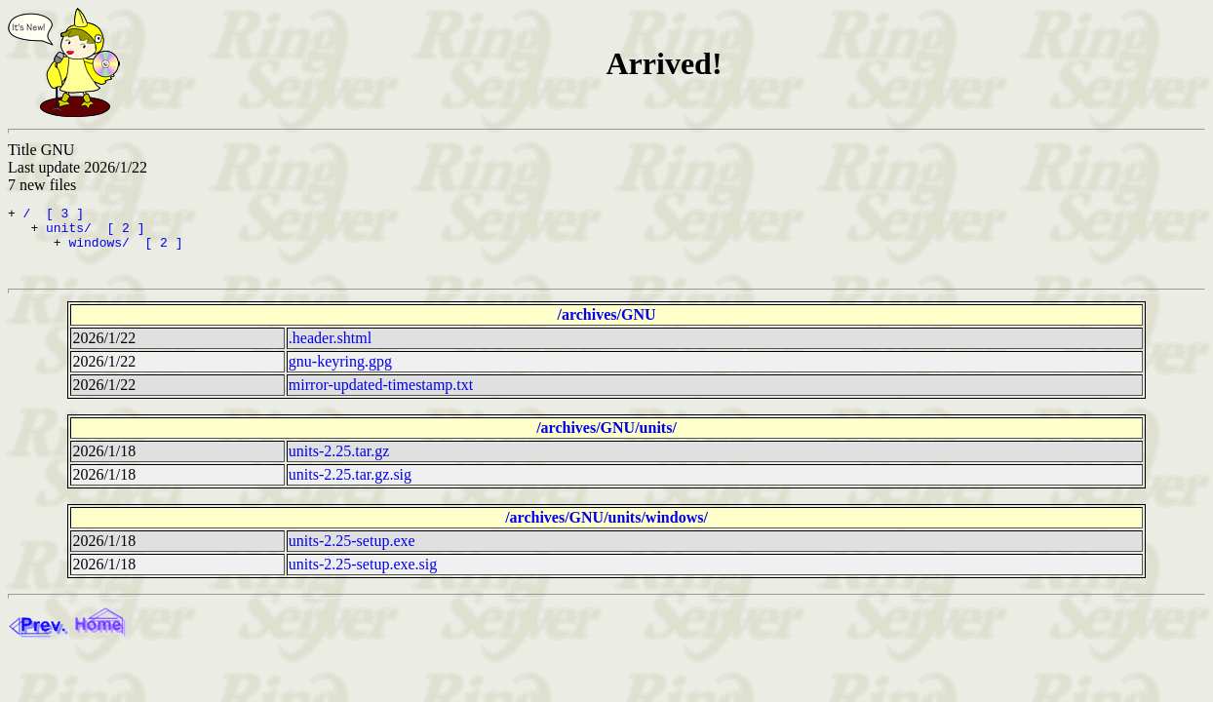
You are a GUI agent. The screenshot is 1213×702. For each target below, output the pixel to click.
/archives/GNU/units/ (606, 436)
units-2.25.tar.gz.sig (350, 483)
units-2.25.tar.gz (339, 459)
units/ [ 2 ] (95, 233)
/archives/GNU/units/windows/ (606, 526)
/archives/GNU (606, 323)
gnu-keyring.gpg (340, 370)
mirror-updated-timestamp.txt (381, 393)
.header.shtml (330, 346)
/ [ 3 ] (53, 215)
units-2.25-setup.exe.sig (363, 573)
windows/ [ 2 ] (125, 250)
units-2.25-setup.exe (352, 549)
